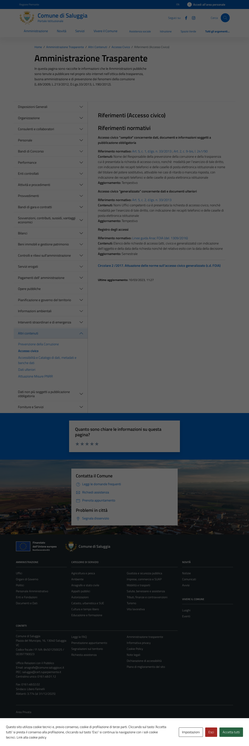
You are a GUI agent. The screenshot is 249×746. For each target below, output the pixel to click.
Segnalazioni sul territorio (87, 648)
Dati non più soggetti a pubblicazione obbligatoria (44, 393)
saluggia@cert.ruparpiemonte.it (41, 672)
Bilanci (22, 233)
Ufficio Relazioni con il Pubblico (35, 663)
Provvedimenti (28, 195)
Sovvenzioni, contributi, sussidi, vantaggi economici (46, 220)
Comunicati (189, 579)
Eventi (186, 616)
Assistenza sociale (140, 31)
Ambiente (77, 579)
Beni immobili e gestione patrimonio (43, 244)
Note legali (133, 654)
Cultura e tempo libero (85, 609)
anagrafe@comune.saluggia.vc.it (44, 667)
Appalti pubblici (80, 591)
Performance (27, 162)
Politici (20, 585)
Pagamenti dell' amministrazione (41, 277)
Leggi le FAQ (79, 637)
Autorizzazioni (80, 597)
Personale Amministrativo (32, 591)
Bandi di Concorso (31, 151)
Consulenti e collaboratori (36, 129)
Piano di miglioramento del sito (146, 666)
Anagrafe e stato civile (85, 585)
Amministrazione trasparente (145, 637)
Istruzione (166, 31)
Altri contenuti (28, 333)
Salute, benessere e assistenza (146, 591)
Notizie (186, 573)
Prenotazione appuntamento (89, 642)
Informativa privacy (139, 642)
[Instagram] (192, 17)
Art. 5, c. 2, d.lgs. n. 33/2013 (151, 199)
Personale (25, 140)
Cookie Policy (135, 648)
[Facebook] (184, 17)
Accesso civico (28, 350)
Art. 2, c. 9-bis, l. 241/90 (191, 151)
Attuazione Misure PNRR (35, 376)
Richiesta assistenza (84, 654)
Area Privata (23, 712)
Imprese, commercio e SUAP (144, 579)
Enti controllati (28, 173)
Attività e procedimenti (34, 184)
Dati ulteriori (26, 369)
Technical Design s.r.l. (41, 735)
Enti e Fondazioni (26, 597)
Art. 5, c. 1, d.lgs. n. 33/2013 (151, 151)
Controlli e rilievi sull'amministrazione (44, 255)
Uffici (19, 573)
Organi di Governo (27, 579)
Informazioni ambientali (34, 311)
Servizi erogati (28, 266)
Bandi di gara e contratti (35, 207)
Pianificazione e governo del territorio (44, 299)
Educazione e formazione (86, 615)
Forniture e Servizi (31, 406)
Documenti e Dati (26, 603)
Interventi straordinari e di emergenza (44, 322)
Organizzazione (29, 117)
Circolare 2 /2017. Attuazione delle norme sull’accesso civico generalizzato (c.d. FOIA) (159, 265)
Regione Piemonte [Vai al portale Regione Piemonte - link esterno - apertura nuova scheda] (29, 4)
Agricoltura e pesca (83, 573)
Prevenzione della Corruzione (38, 344)
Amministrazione (36, 30)
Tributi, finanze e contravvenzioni (147, 597)
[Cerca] (225, 17)
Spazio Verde (188, 31)
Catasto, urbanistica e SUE (87, 603)
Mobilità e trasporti (138, 585)
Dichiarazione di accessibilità (144, 660)
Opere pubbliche (29, 288)
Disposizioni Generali (32, 106)
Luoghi (186, 610)
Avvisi (185, 585)
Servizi (80, 30)
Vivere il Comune (105, 30)
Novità (61, 30)
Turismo (131, 603)
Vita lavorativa (136, 609)
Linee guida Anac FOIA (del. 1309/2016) (160, 238)
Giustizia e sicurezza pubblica (144, 573)
